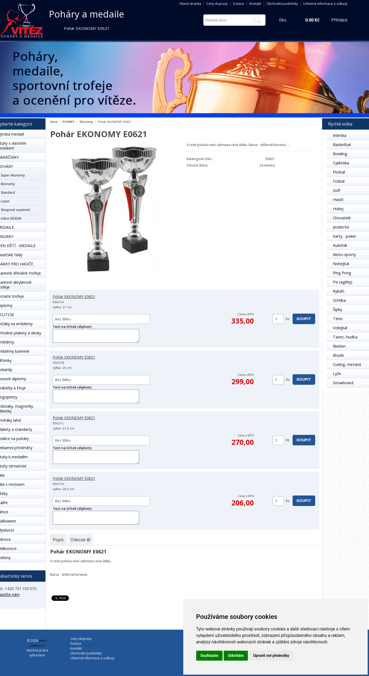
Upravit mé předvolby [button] (271, 655)
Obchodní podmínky (282, 3)
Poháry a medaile (86, 14)
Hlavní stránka (190, 3)
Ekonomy (86, 122)
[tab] (58, 540)
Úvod (53, 122)
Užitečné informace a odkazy (325, 3)
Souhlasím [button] (210, 655)
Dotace (238, 3)
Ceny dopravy (217, 3)
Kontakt (255, 3)
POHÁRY (68, 122)
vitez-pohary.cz (38, 643)
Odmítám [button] (236, 655)
